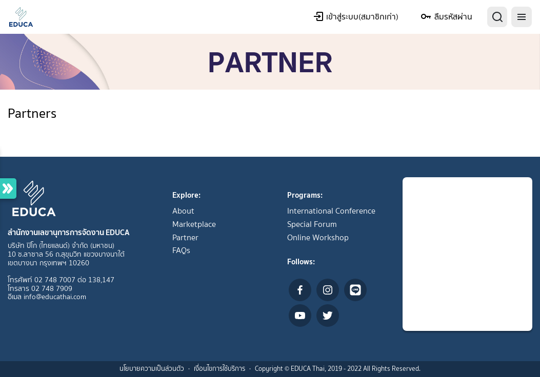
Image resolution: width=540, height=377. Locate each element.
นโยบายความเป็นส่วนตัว (151, 368)
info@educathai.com (55, 296)
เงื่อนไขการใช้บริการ (219, 368)
